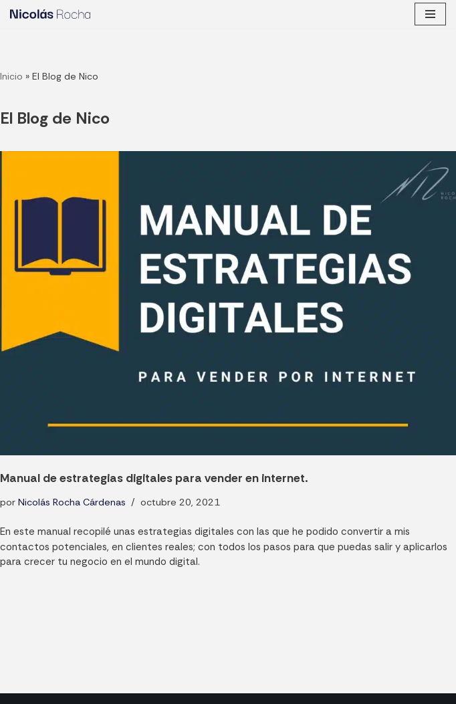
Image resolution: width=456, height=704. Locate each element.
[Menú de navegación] (430, 14)
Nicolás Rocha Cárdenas (72, 502)
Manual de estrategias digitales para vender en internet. (154, 478)
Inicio (11, 76)
